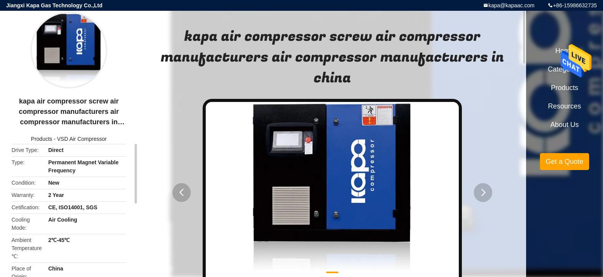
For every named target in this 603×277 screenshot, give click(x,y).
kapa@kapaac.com (511, 5)
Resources (564, 106)
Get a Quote (564, 161)
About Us (564, 124)
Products (41, 139)
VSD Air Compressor (82, 139)
